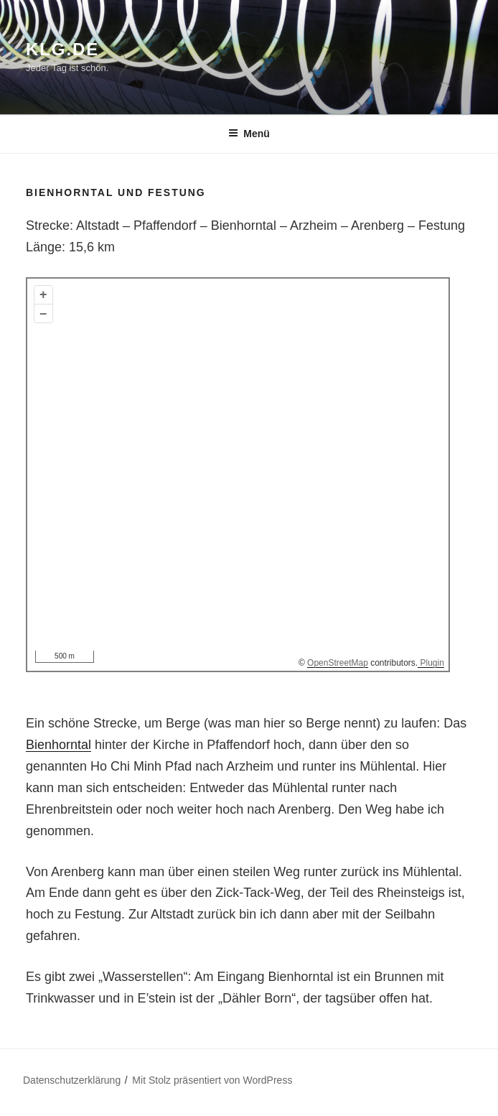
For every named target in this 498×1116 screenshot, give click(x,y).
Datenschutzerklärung (72, 1080)
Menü (249, 133)
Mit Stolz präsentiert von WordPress (212, 1080)
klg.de (62, 49)
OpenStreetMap (337, 663)
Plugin (431, 663)
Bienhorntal (58, 745)
